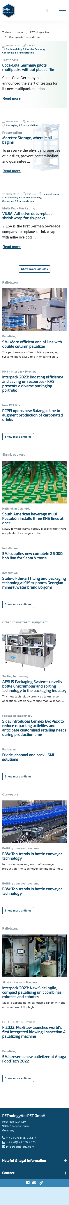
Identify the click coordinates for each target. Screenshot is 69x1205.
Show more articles (34, 269)
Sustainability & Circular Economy (25, 49)
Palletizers (10, 282)
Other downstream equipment (25, 622)
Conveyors (10, 794)
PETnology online (39, 32)
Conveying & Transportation (24, 37)
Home (20, 32)
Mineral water (51, 194)
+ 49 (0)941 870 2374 (19, 1138)
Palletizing (10, 928)
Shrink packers (13, 455)
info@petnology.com (18, 1146)
